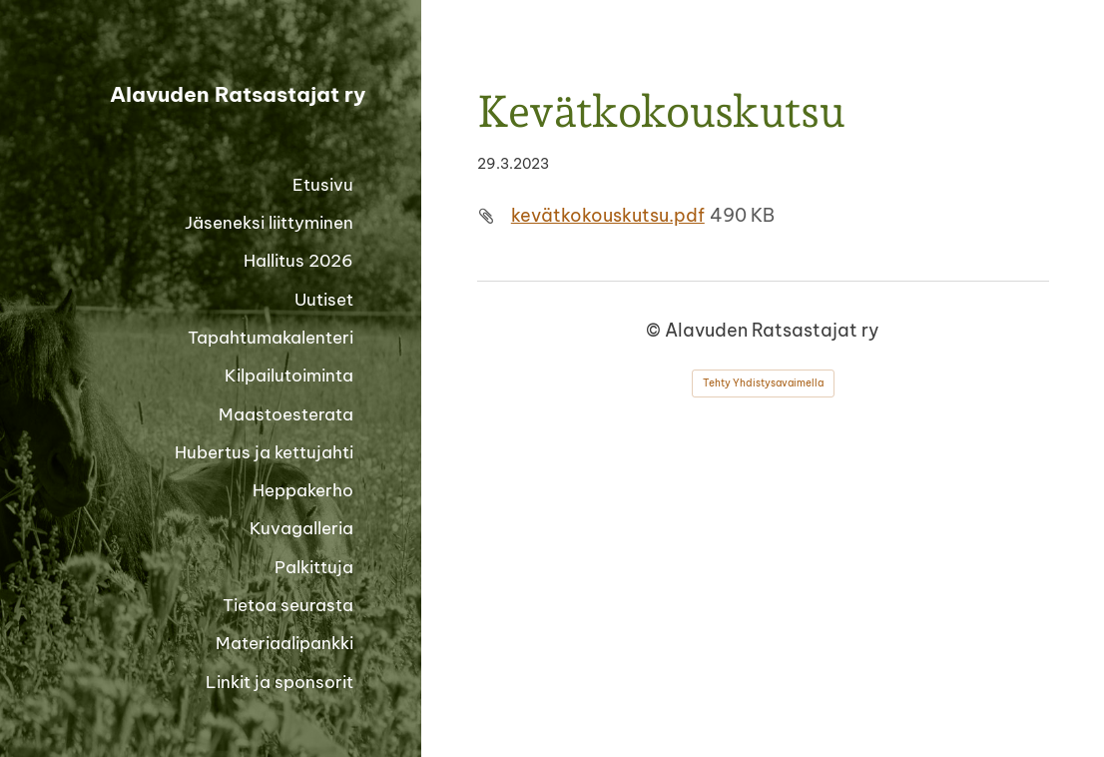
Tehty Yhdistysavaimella (763, 383)
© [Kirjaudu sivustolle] (655, 330)
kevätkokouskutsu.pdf (608, 215)
